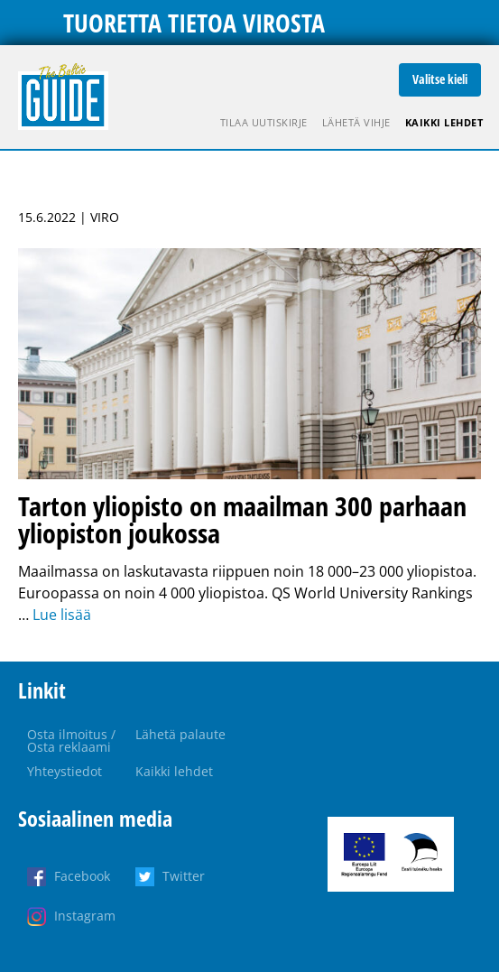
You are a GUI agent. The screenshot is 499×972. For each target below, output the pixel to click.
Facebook (82, 875)
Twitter (183, 875)
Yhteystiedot (64, 771)
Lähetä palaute (180, 734)
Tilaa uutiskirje (264, 122)
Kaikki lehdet (444, 122)
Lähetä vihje (356, 122)
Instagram (85, 915)
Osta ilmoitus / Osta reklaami (71, 740)
